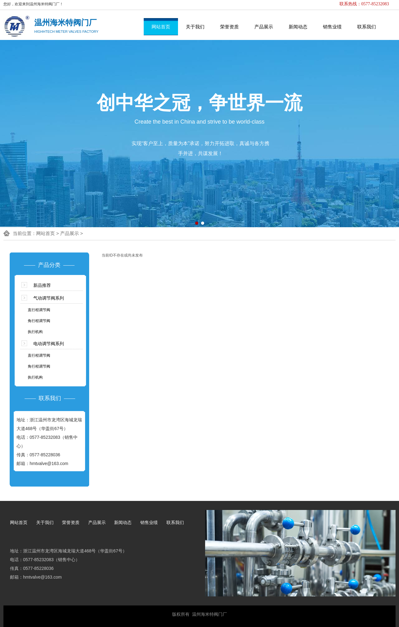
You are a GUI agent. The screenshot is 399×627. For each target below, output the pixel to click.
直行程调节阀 (39, 310)
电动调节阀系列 (48, 343)
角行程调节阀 (39, 321)
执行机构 (35, 332)
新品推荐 (42, 285)
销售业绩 (332, 26)
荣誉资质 (229, 26)
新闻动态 (298, 26)
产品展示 (263, 26)
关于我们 (195, 26)
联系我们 (366, 26)
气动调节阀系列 (48, 298)
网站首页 (160, 26)
